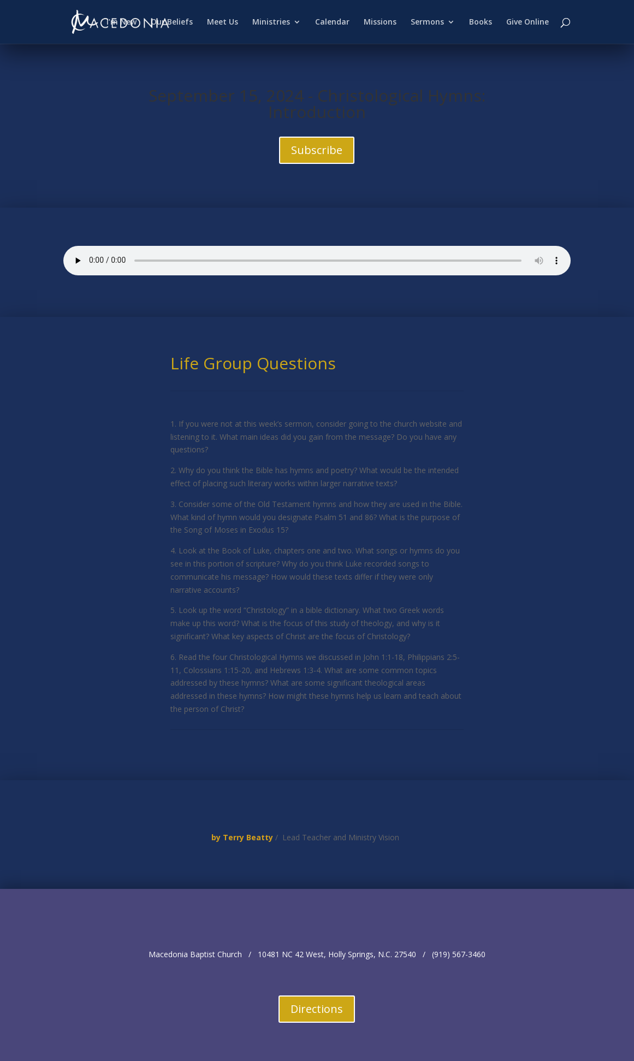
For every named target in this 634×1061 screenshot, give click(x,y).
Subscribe (316, 150)
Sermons (427, 22)
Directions (317, 1008)
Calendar (332, 22)
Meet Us (222, 22)
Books (480, 22)
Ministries (271, 22)
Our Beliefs (172, 22)
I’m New (121, 22)
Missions (380, 22)
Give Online (527, 22)
